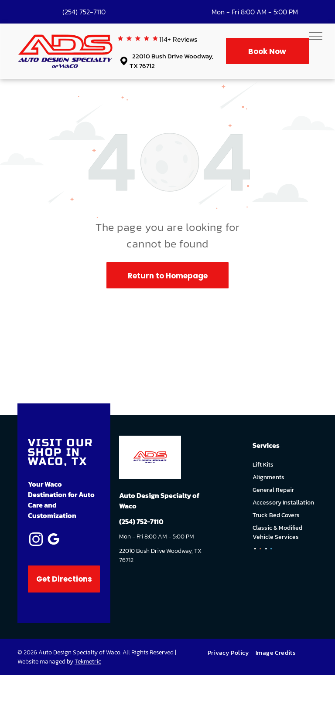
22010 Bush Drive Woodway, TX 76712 (171, 61)
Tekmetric (88, 661)
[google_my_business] (53, 541)
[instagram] (36, 541)
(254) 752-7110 (84, 12)
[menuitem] (232, 653)
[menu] (315, 36)
